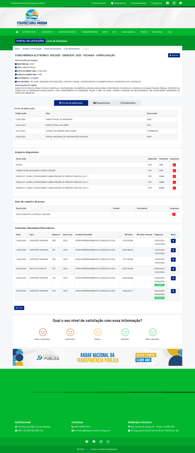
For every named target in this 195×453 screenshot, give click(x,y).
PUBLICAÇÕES (129, 32)
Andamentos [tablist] (130, 103)
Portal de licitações (52, 49)
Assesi (87, 449)
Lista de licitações (72, 49)
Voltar (19, 308)
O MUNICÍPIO (47, 32)
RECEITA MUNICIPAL (68, 32)
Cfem (170, 32)
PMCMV (144, 32)
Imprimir (174, 55)
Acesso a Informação (32, 49)
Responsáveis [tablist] (101, 103)
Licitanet (34, 78)
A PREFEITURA (30, 32)
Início (17, 49)
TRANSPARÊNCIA (89, 32)
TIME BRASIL (157, 32)
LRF (115, 32)
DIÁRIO (105, 32)
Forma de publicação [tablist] (69, 103)
